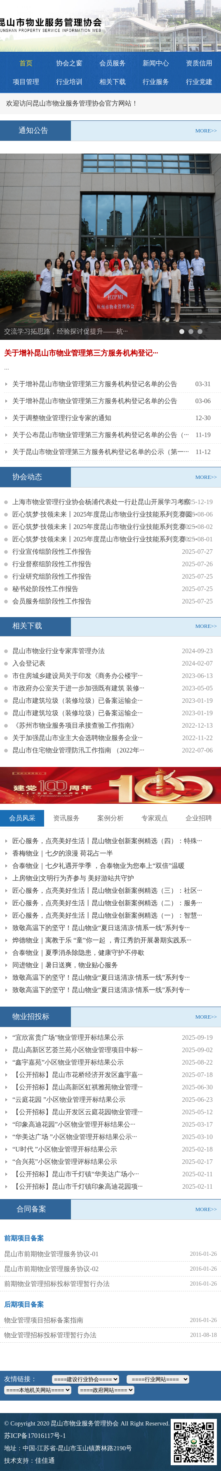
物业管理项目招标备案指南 (43, 1320)
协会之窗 (69, 63)
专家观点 (154, 818)
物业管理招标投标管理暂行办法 (50, 1335)
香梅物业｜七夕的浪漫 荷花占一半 (62, 853)
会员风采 (22, 818)
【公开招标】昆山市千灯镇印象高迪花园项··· (77, 1186)
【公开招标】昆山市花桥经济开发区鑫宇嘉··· (77, 1074)
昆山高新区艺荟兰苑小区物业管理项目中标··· (77, 1049)
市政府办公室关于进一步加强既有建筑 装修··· (78, 688)
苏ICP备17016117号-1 (35, 1435)
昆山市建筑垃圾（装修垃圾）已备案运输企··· (77, 700)
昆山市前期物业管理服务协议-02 (51, 1268)
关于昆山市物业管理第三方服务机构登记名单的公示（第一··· (100, 451)
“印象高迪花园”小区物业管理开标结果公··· (73, 1124)
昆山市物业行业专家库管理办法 (58, 650)
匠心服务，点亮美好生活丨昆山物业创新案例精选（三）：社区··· (107, 890)
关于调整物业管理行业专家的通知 (61, 417)
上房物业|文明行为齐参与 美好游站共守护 (73, 878)
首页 (26, 63)
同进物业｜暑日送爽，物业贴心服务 (65, 965)
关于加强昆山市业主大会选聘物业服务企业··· (77, 737)
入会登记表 (28, 663)
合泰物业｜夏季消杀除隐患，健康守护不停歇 (78, 952)
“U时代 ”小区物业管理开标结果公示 (64, 1149)
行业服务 (156, 81)
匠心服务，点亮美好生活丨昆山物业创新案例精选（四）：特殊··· (107, 840)
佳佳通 (45, 1460)
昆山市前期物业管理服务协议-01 (51, 1253)
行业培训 (69, 81)
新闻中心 (156, 63)
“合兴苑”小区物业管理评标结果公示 (64, 1161)
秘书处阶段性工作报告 (45, 588)
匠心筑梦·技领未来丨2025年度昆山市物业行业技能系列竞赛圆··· (104, 514)
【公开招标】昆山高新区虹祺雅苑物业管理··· (77, 1087)
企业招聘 (199, 818)
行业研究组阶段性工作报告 (52, 576)
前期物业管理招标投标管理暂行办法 (57, 1283)
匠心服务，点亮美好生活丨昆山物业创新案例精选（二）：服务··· (107, 902)
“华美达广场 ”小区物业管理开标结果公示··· (74, 1136)
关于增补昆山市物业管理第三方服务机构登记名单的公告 (94, 383)
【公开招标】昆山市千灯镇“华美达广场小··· (75, 1174)
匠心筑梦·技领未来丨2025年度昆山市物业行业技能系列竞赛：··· (104, 526)
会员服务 (112, 63)
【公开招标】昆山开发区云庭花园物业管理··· (77, 1111)
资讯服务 (66, 818)
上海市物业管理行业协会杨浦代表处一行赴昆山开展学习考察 (101, 501)
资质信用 (199, 63)
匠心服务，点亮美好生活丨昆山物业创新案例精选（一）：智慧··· (107, 915)
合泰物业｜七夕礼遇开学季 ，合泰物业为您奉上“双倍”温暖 (98, 865)
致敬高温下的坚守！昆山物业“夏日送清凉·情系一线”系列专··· (101, 927)
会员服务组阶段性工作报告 (52, 601)
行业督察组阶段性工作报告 (52, 563)
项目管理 (26, 81)
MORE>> (206, 130)
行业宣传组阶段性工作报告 (52, 551)
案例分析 (110, 818)
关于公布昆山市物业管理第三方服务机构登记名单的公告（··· (100, 434)
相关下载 (112, 81)
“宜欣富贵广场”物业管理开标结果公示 (68, 1037)
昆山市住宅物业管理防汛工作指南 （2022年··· (78, 750)
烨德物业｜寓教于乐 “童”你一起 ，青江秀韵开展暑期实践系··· (101, 940)
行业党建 (199, 81)
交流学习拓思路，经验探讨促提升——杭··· (66, 331)
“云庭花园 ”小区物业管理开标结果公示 (68, 1099)
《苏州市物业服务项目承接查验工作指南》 (75, 725)
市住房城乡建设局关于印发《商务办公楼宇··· (77, 675)
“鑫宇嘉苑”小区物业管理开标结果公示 (68, 1062)
